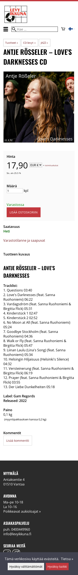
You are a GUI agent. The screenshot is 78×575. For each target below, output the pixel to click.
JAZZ (44, 43)
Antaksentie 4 (14, 479)
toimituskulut (51, 165)
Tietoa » (67, 559)
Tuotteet (11, 43)
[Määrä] (15, 190)
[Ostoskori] (63, 29)
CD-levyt (29, 43)
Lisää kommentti (17, 441)
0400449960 (20, 529)
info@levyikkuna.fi (17, 534)
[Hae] (34, 29)
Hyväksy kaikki (57, 567)
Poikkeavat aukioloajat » (22, 511)
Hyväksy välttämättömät (25, 567)
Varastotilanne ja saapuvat (24, 240)
